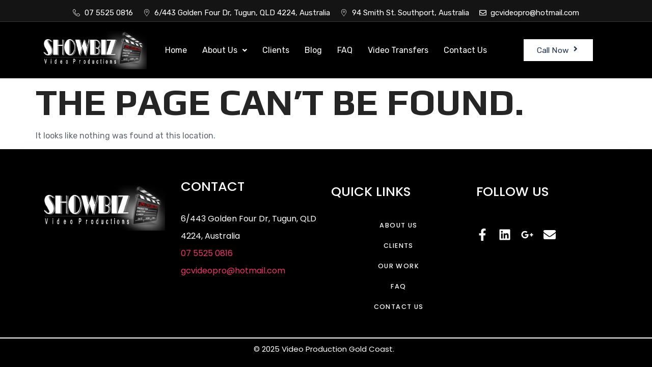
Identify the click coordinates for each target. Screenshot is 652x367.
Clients (275, 50)
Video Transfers (398, 50)
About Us (224, 50)
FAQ (344, 50)
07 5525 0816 (207, 253)
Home (176, 50)
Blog (313, 50)
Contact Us (465, 50)
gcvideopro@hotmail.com (233, 270)
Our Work (398, 266)
